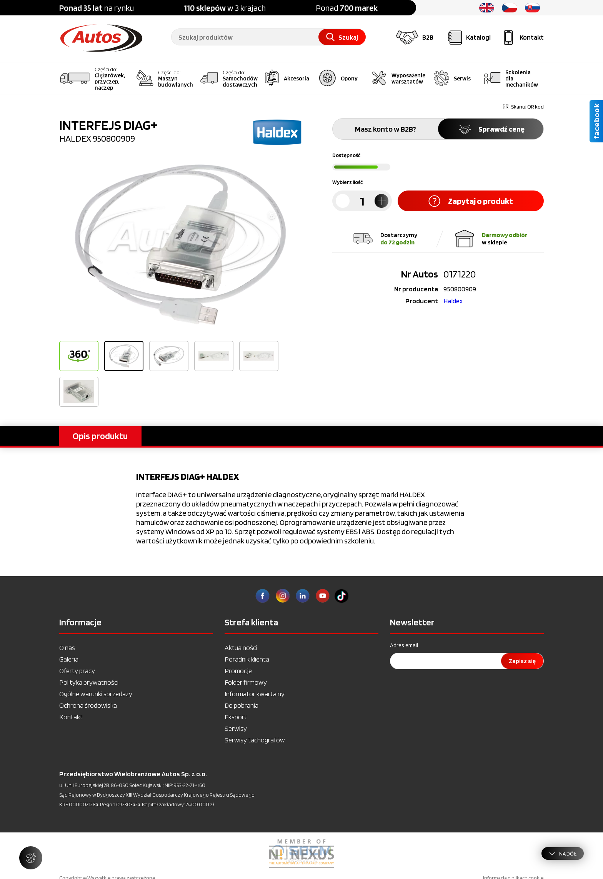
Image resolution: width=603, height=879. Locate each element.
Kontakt (71, 717)
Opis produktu (100, 435)
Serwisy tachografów (255, 740)
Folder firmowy (246, 682)
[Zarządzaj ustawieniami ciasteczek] (30, 857)
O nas (67, 647)
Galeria (68, 659)
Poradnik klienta (247, 659)
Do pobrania (241, 705)
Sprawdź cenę (491, 129)
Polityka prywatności (88, 682)
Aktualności (241, 647)
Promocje (238, 671)
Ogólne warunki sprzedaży (95, 694)
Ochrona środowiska (88, 705)
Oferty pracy (77, 671)
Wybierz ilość (347, 182)
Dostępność (346, 155)
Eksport (236, 717)
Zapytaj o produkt (470, 201)
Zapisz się (522, 661)
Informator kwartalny (255, 694)
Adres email (404, 645)
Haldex (453, 301)
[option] (180, 244)
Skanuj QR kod (523, 107)
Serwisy (236, 728)
